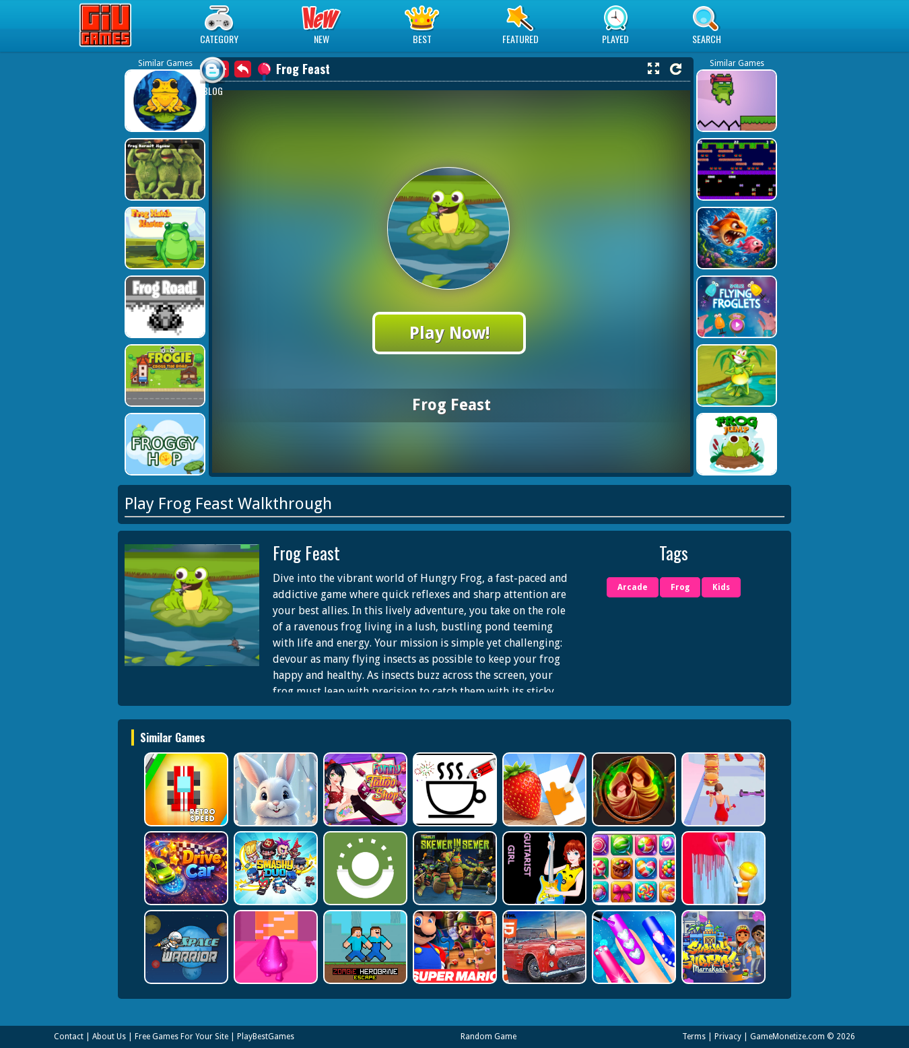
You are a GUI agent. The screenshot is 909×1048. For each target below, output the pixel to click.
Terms (694, 1036)
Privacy (727, 1036)
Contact (68, 1036)
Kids (721, 587)
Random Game (488, 1036)
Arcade (632, 587)
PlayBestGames (265, 1036)
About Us (109, 1036)
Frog (680, 587)
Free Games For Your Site (181, 1036)
